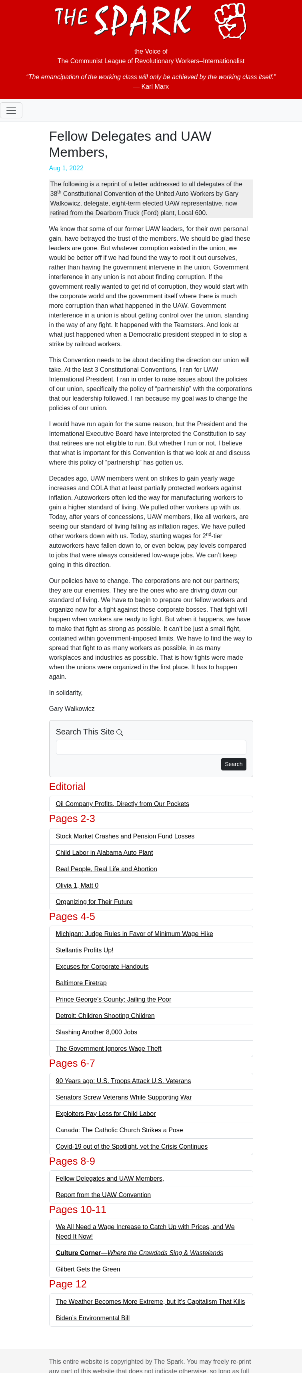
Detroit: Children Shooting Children (105, 1015)
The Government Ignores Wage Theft (109, 1048)
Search (233, 764)
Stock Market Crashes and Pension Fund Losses (125, 836)
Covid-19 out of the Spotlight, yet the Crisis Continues (132, 1146)
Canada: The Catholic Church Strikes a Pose (119, 1130)
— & (140, 1252)
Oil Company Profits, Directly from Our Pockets (122, 803)
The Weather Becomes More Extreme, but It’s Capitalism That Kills (150, 1301)
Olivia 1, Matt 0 (77, 885)
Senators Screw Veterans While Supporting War (124, 1097)
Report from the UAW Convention (103, 1194)
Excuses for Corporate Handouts (102, 966)
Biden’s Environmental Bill (93, 1318)
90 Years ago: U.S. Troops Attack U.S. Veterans (123, 1081)
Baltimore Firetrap (81, 983)
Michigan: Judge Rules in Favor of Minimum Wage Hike (134, 933)
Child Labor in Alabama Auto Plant (104, 852)
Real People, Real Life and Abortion (107, 869)
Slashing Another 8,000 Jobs (97, 1032)
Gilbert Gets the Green (88, 1269)
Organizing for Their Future (94, 901)
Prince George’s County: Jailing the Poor (114, 999)
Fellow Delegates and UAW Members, (110, 1178)
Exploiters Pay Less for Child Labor (106, 1113)
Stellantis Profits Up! (85, 950)
